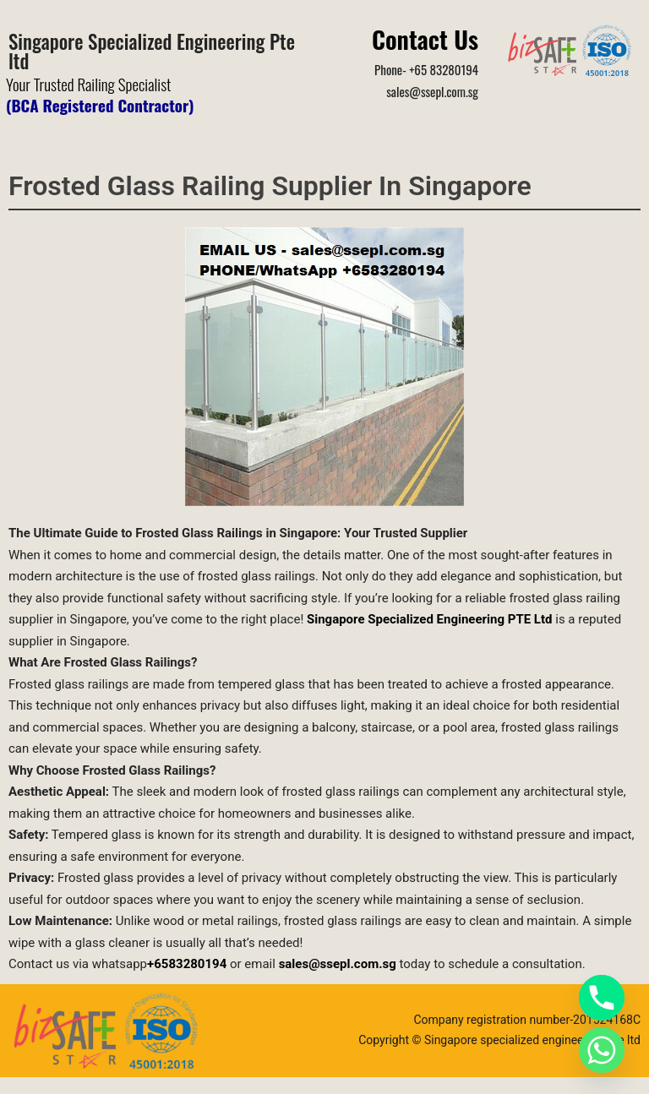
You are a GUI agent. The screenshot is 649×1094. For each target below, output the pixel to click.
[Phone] (601, 998)
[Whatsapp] (601, 1050)
